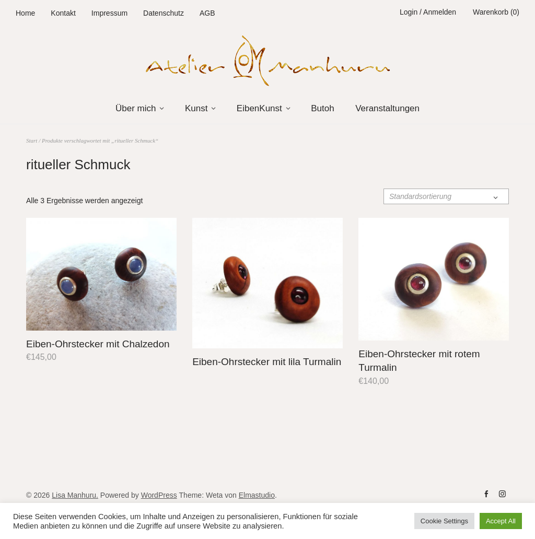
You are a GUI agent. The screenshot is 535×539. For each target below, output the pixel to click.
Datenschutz (163, 13)
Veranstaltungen (387, 108)
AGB (207, 13)
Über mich (135, 108)
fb (486, 494)
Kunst (196, 108)
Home (25, 13)
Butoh (322, 108)
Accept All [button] (501, 521)
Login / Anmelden (428, 12)
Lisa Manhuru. (75, 495)
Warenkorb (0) (496, 12)
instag (502, 494)
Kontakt (63, 13)
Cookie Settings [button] (444, 521)
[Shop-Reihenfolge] (446, 196)
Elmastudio (257, 495)
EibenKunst (259, 108)
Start (31, 140)
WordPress (159, 495)
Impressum (109, 13)
